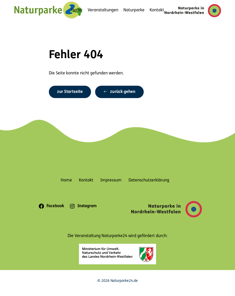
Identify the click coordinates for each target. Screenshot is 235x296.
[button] (119, 92)
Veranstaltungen (103, 10)
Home (77, 10)
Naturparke (133, 10)
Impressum (111, 180)
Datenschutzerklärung (149, 180)
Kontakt (157, 10)
